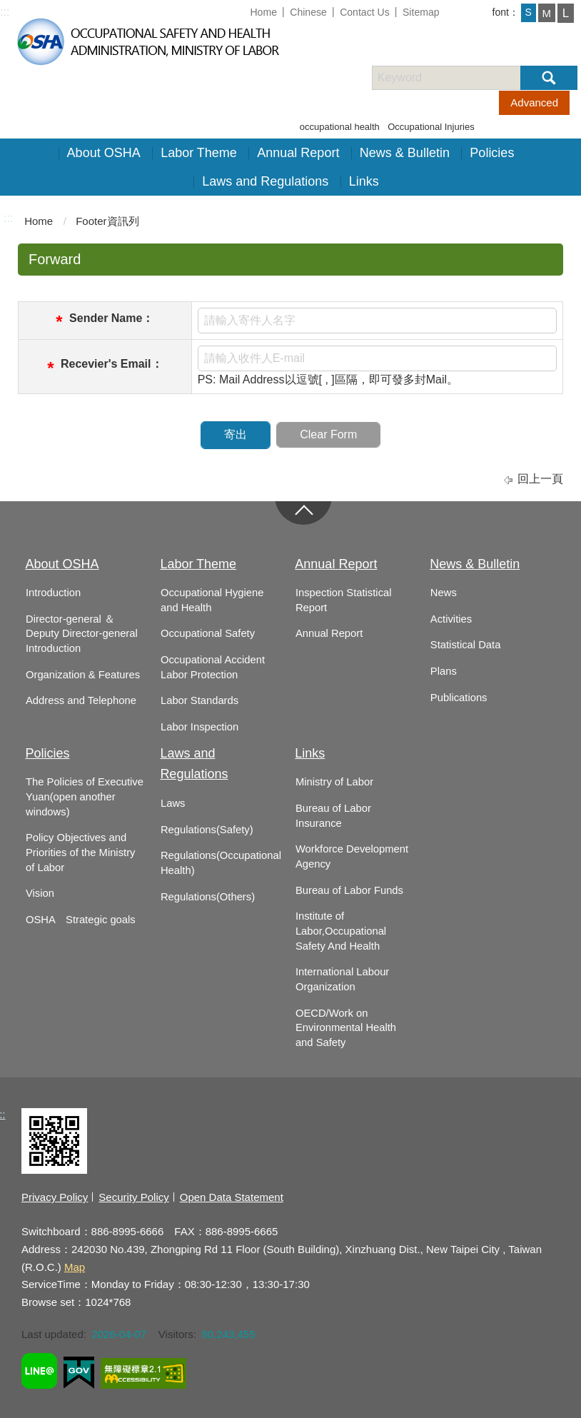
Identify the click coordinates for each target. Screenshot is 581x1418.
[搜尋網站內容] (459, 78)
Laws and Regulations (265, 181)
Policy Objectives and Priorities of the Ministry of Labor (80, 852)
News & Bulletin (405, 153)
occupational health (340, 126)
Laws (173, 803)
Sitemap (421, 12)
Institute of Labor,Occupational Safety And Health (340, 930)
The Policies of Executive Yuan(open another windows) (84, 796)
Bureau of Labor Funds (349, 890)
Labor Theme (199, 153)
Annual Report (298, 153)
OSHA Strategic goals (81, 919)
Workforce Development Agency (351, 856)
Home (263, 12)
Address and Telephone (81, 700)
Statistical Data (465, 644)
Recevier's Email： (112, 364)
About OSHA (104, 153)
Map (74, 1267)
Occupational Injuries (431, 126)
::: (4, 12)
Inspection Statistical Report (343, 600)
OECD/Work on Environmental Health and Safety (345, 1027)
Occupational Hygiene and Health (212, 600)
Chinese (308, 12)
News (443, 592)
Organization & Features (83, 674)
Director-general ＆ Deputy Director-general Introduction (82, 633)
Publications (458, 697)
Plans (443, 671)
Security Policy (133, 1197)
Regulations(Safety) (207, 829)
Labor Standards (199, 700)
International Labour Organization (342, 979)
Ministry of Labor (334, 782)
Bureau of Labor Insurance (333, 816)
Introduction (53, 592)
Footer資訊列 (107, 221)
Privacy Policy (54, 1197)
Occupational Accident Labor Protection (213, 667)
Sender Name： (111, 318)
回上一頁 (540, 479)
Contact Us (365, 12)
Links (364, 181)
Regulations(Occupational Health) (221, 863)
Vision (40, 893)
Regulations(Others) (208, 896)
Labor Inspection (199, 727)
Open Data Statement (231, 1197)
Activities (451, 619)
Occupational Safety (208, 633)
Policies (492, 153)
